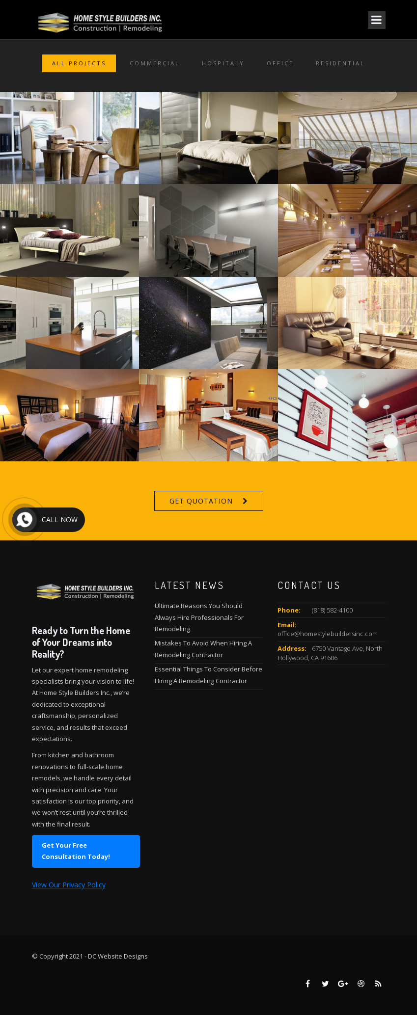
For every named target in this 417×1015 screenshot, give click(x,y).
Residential (340, 63)
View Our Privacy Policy (69, 884)
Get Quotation (201, 501)
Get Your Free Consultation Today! (76, 851)
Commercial (155, 63)
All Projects (79, 63)
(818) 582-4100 (332, 610)
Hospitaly (223, 63)
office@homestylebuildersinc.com (328, 633)
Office (280, 63)
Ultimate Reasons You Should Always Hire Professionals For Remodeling (199, 617)
